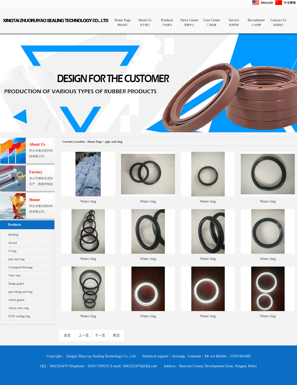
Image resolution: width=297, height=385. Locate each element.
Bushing (13, 234)
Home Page (95, 141)
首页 (67, 335)
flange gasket (16, 283)
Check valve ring (18, 308)
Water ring (88, 201)
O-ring (12, 251)
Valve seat (14, 275)
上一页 (83, 335)
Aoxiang (178, 356)
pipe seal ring (16, 259)
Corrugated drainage (20, 267)
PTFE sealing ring (19, 316)
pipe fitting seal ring (20, 292)
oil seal (12, 243)
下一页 (100, 335)
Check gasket (16, 300)
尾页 (116, 335)
